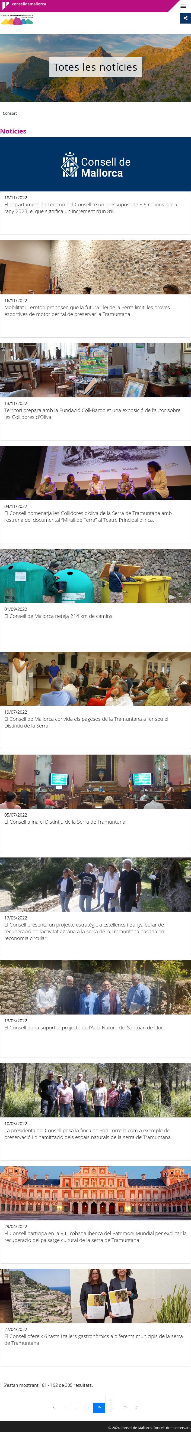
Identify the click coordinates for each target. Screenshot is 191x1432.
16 (101, 1407)
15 (89, 1407)
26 (126, 1407)
